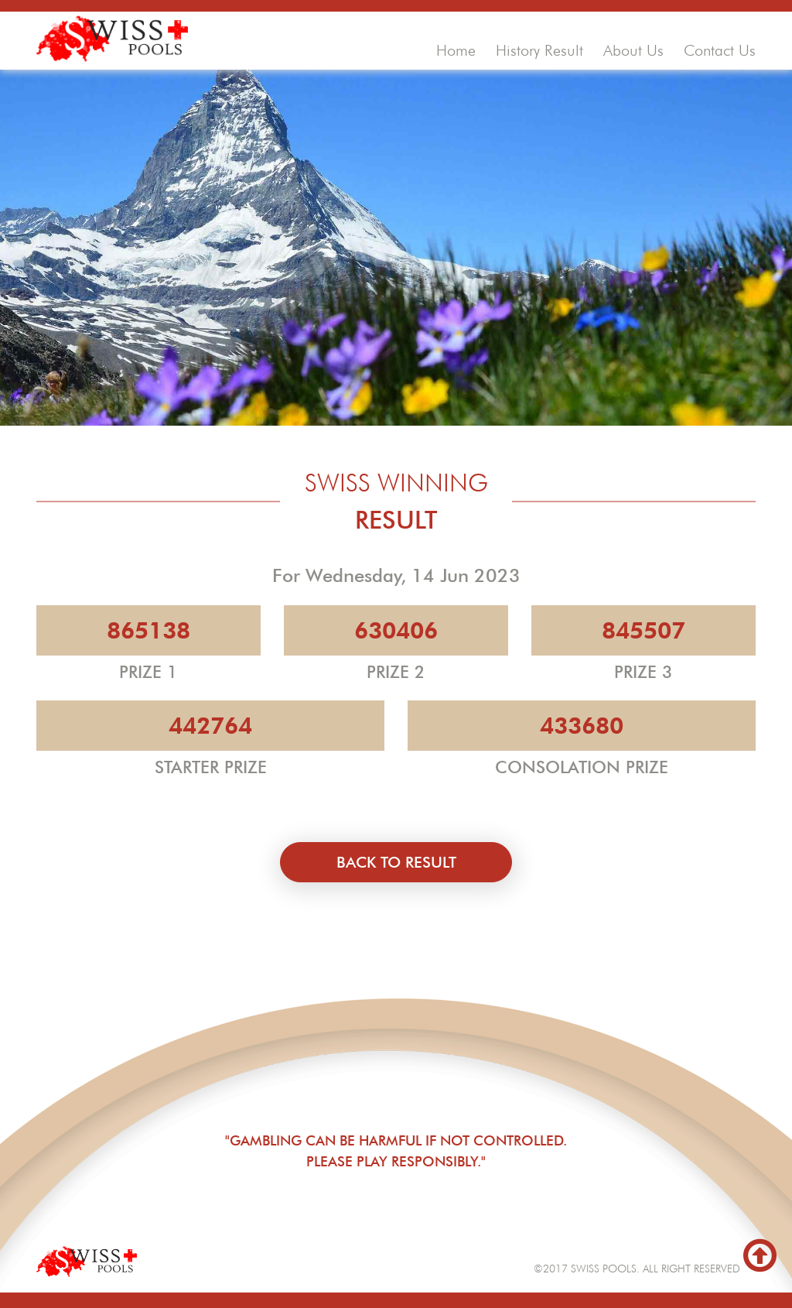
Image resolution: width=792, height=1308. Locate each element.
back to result (396, 862)
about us (633, 50)
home (456, 50)
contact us (720, 50)
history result (539, 50)
